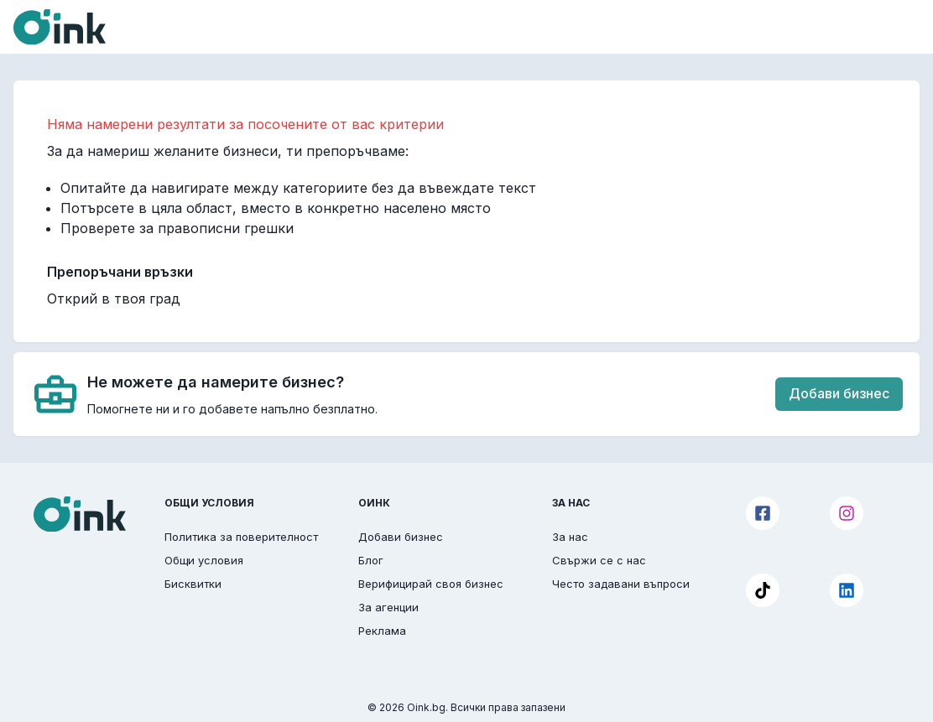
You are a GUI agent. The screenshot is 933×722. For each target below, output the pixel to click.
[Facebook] (762, 513)
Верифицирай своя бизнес (430, 583)
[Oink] (59, 26)
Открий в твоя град (113, 298)
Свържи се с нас (599, 560)
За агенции (388, 607)
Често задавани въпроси (621, 583)
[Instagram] (846, 513)
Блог (370, 560)
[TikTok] (762, 590)
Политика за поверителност (241, 536)
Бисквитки (193, 583)
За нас (570, 536)
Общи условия (203, 560)
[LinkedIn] (846, 590)
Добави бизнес (839, 393)
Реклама (382, 630)
